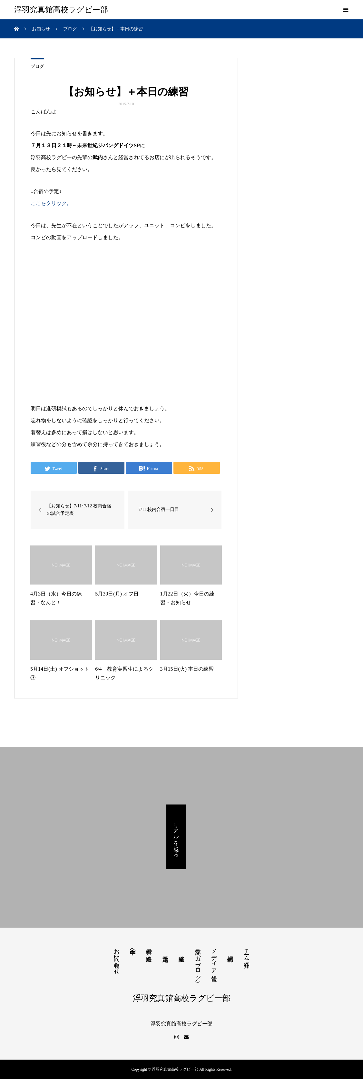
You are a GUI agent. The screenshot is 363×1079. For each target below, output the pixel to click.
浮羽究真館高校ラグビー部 (61, 9)
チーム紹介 (246, 951)
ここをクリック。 (51, 203)
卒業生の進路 (149, 948)
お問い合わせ (116, 958)
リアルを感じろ (176, 836)
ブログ (37, 66)
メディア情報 (214, 958)
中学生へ (133, 948)
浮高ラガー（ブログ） (198, 961)
